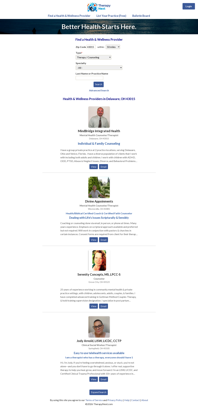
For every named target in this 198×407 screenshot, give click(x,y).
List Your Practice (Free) (111, 15)
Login (189, 6)
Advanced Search (99, 90)
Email (103, 166)
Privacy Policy (115, 400)
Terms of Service (94, 400)
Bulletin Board (141, 15)
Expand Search (98, 392)
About (144, 400)
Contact (135, 400)
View (93, 166)
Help (126, 400)
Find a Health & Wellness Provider (69, 15)
